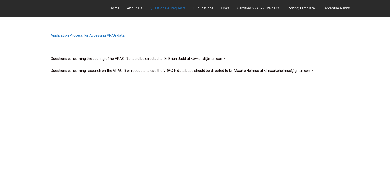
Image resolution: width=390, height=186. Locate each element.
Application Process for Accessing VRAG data (88, 35)
